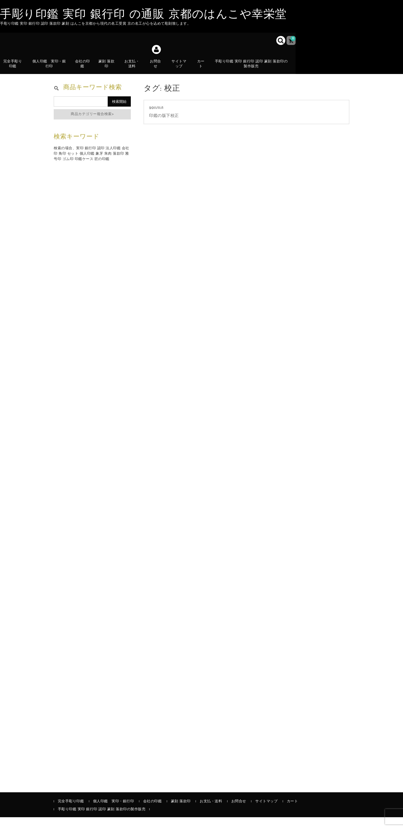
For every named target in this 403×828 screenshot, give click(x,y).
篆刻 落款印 (108, 68)
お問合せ (157, 68)
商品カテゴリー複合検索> (92, 125)
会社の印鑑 (84, 68)
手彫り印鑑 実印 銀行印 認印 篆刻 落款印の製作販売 (253, 68)
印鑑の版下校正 (164, 127)
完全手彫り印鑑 (15, 68)
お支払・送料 (134, 71)
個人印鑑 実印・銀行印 (51, 68)
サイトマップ (181, 68)
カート (203, 71)
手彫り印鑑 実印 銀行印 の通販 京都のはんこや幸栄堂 (143, 15)
